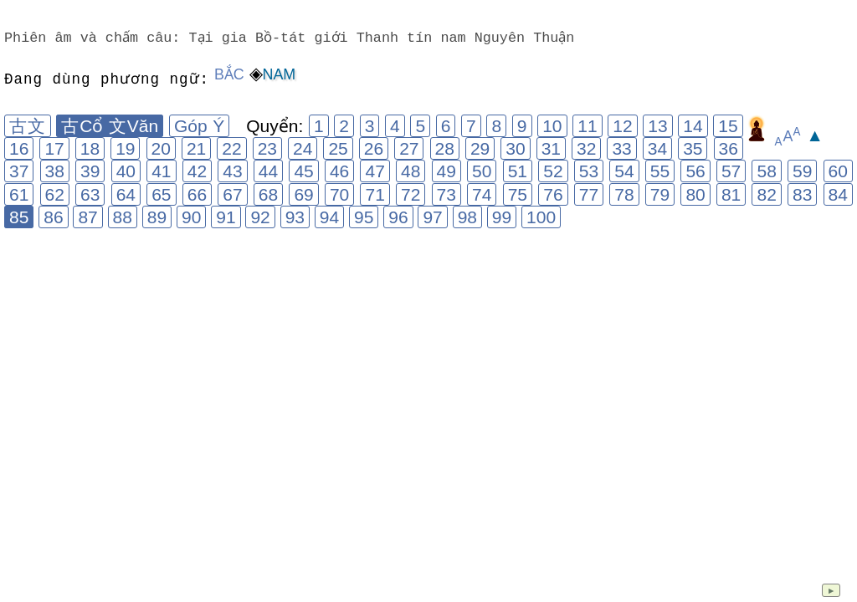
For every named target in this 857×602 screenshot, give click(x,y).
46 (339, 171)
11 (587, 125)
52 (552, 171)
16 (18, 148)
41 (161, 171)
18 (90, 148)
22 (231, 148)
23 (267, 148)
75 (517, 194)
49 (446, 171)
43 (232, 171)
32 (586, 148)
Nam (279, 74)
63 (90, 194)
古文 (27, 125)
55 (660, 171)
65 (161, 194)
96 (398, 217)
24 (302, 148)
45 (303, 171)
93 (295, 217)
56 (695, 171)
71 (374, 194)
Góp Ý (199, 125)
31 (551, 148)
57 (731, 171)
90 (191, 217)
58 (766, 171)
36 (728, 148)
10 (552, 125)
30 (515, 148)
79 (660, 194)
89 (157, 217)
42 (197, 171)
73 (446, 194)
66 (197, 194)
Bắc (229, 74)
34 (657, 148)
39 (90, 171)
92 (259, 217)
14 (692, 125)
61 (18, 194)
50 (481, 171)
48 (410, 171)
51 (517, 171)
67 (232, 194)
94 (329, 217)
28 (444, 148)
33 (621, 148)
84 (838, 194)
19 (125, 148)
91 (225, 217)
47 (374, 171)
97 (432, 217)
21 (196, 148)
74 (481, 194)
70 (339, 194)
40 (126, 171)
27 (408, 148)
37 (18, 171)
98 (467, 217)
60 (838, 171)
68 (268, 194)
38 (54, 171)
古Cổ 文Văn (109, 125)
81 (731, 194)
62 (54, 194)
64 (126, 194)
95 (363, 217)
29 (480, 148)
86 (53, 217)
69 (303, 194)
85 (18, 217)
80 (695, 194)
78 (624, 194)
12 (622, 125)
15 (727, 125)
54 (624, 171)
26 (373, 148)
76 (552, 194)
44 (268, 171)
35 (692, 148)
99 (501, 217)
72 (410, 194)
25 (337, 148)
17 (54, 148)
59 (802, 171)
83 (802, 194)
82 (766, 194)
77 (588, 194)
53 (588, 171)
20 (161, 148)
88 (122, 217)
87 (87, 217)
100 (541, 217)
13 (657, 125)
